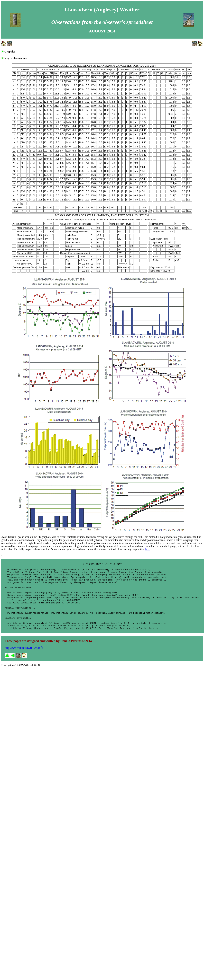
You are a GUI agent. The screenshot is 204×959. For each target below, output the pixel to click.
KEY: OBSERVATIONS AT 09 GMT (102, 564)
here (147, 549)
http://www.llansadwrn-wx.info (24, 660)
